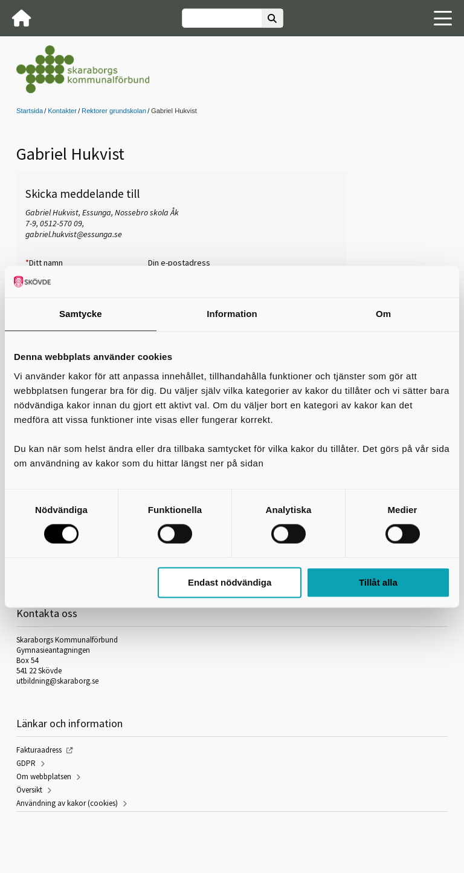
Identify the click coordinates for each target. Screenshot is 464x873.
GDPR (26, 763)
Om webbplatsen (43, 776)
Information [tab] (232, 314)
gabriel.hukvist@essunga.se (73, 234)
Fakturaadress (39, 750)
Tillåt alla (378, 582)
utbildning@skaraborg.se (57, 681)
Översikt (29, 790)
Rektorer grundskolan (114, 110)
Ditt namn (44, 262)
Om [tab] (383, 314)
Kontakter (62, 110)
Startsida (29, 110)
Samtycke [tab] (80, 314)
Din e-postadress (179, 262)
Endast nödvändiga (229, 582)
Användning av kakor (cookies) (67, 803)
